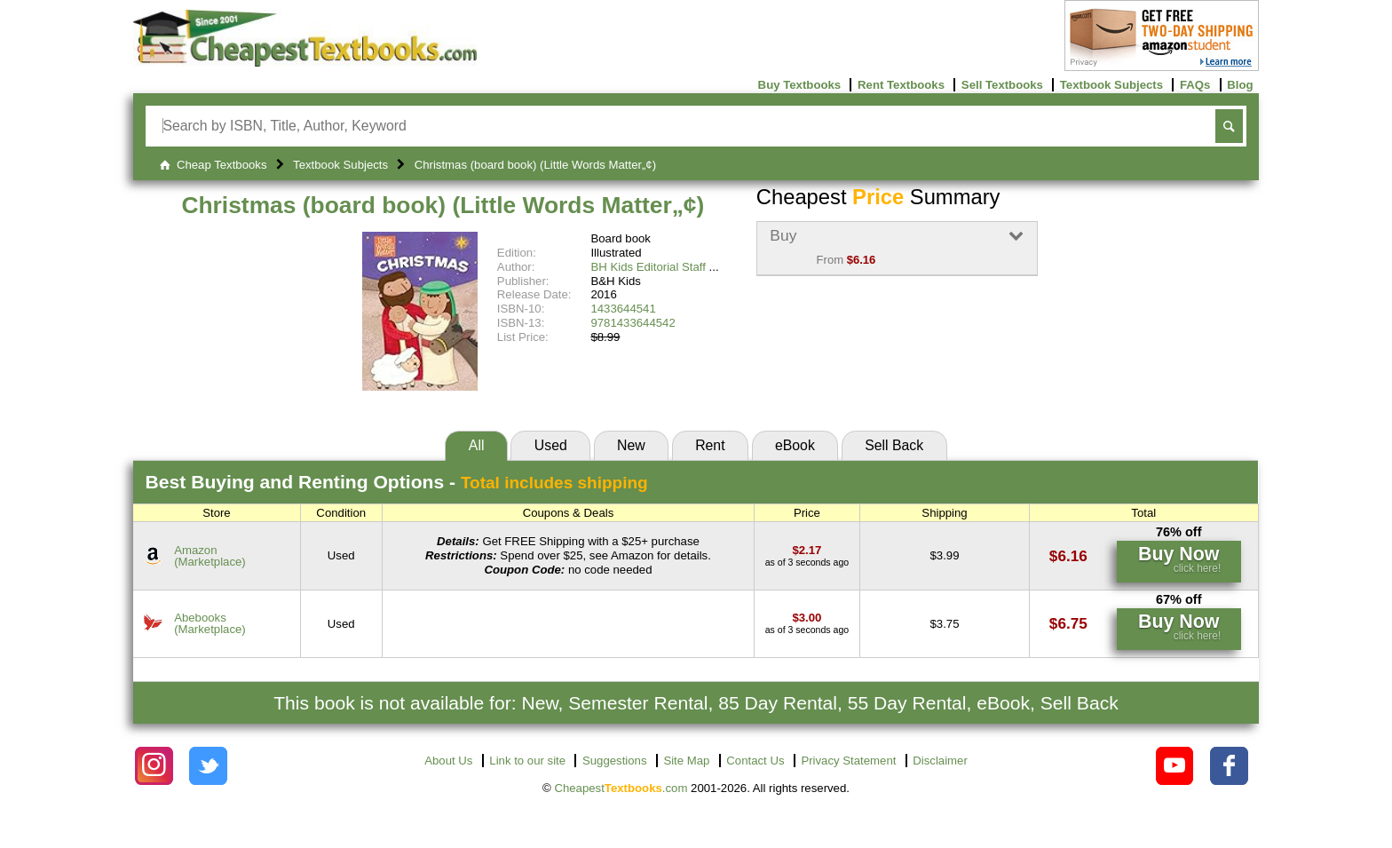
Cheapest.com (620, 788)
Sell (894, 445)
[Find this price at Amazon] (806, 550)
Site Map (686, 760)
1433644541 (622, 308)
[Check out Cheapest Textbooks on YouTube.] (1175, 766)
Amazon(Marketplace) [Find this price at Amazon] (210, 555)
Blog (1240, 84)
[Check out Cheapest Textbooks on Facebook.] (1229, 766)
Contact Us (755, 760)
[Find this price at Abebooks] (806, 617)
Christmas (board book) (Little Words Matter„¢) (442, 205)
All (477, 445)
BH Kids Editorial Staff (648, 266)
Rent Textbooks (901, 84)
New (631, 445)
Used (550, 445)
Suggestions (614, 760)
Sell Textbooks (1002, 84)
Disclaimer (940, 760)
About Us (448, 760)
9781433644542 (632, 322)
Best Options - (397, 482)
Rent (709, 445)
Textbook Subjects (1111, 84)
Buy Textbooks (800, 84)
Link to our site (527, 760)
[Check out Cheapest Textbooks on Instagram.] (154, 766)
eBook (795, 445)
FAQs (1195, 84)
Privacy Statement (848, 760)
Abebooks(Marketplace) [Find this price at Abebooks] (210, 623)
